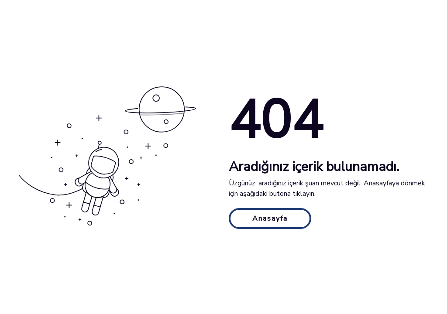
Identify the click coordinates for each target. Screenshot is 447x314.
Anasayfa (270, 218)
